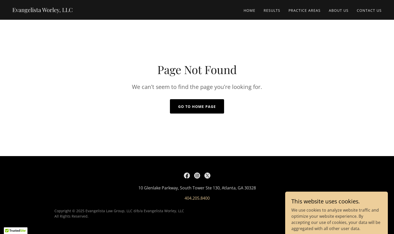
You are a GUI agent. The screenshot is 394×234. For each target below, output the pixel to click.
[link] (42, 10)
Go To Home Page (197, 106)
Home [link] (249, 10)
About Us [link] (339, 10)
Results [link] (272, 10)
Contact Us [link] (369, 10)
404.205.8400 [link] (197, 198)
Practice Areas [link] (305, 10)
